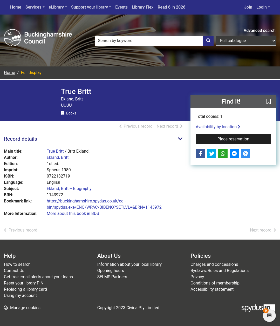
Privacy (197, 276)
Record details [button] (20, 139)
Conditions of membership (215, 283)
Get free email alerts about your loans (38, 276)
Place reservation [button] (244, 138)
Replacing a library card (25, 289)
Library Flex (142, 7)
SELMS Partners (112, 276)
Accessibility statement (212, 289)
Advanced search (260, 30)
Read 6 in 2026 (171, 7)
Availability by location (218, 126)
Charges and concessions (214, 264)
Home (15, 7)
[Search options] (246, 41)
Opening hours (110, 270)
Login (261, 7)
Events (121, 7)
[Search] (208, 41)
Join (248, 7)
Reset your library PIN (24, 283)
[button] (268, 101)
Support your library (89, 7)
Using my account (20, 295)
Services (33, 7)
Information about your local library (129, 264)
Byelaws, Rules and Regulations (219, 270)
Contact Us (14, 270)
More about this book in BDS (73, 213)
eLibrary (56, 7)
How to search (17, 264)
